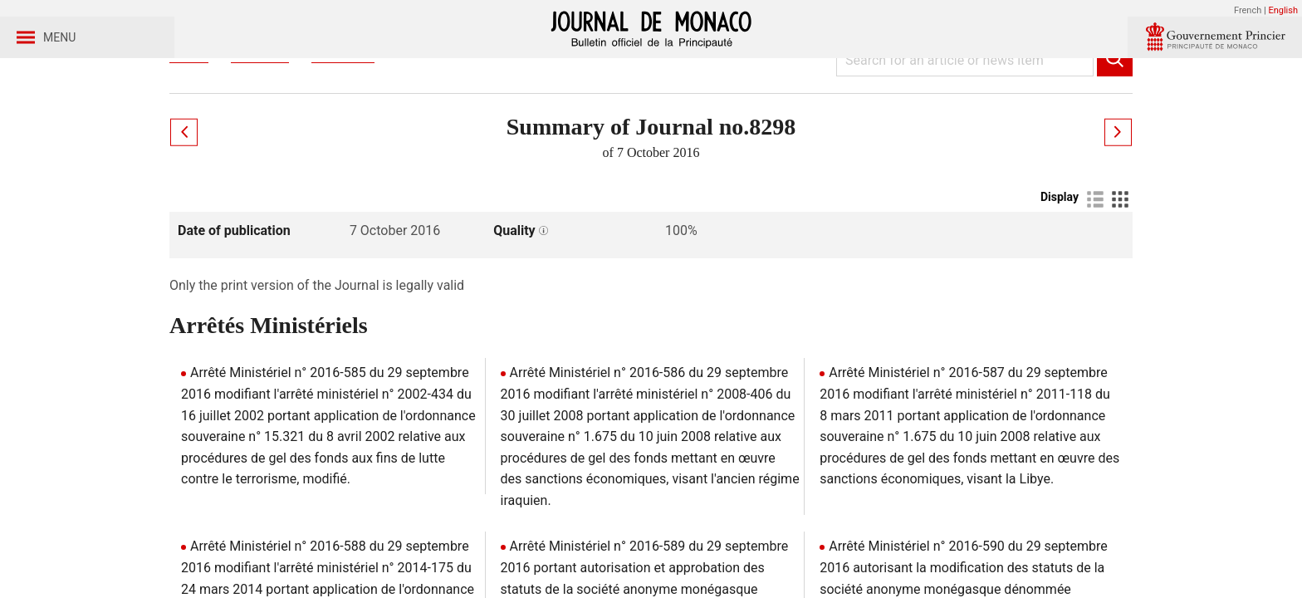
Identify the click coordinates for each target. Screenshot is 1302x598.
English (1283, 10)
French (1247, 10)
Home (188, 132)
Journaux (260, 132)
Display (1059, 275)
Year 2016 (342, 132)
